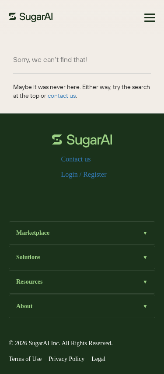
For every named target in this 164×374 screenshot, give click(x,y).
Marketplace (82, 233)
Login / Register (84, 174)
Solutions (82, 257)
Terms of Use (25, 359)
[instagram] (82, 193)
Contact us (76, 159)
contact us (62, 96)
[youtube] (110, 193)
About (82, 306)
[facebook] (54, 193)
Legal (98, 359)
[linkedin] (96, 193)
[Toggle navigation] (149, 17)
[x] (68, 193)
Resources (82, 282)
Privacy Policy (66, 359)
